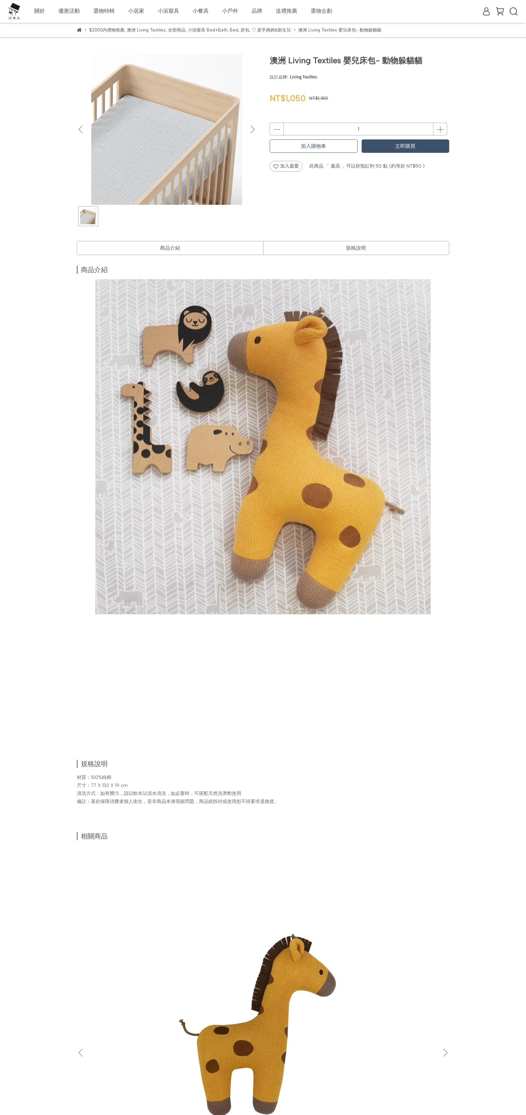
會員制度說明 (144, 1006)
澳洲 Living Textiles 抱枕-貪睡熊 (307, 935)
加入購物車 (313, 146)
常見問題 (113, 1031)
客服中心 (139, 1031)
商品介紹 (170, 248)
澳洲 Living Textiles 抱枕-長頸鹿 (126, 935)
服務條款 (193, 1031)
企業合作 (176, 1006)
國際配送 (113, 1006)
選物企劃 (321, 11)
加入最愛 (286, 166)
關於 (39, 11)
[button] (252, 129)
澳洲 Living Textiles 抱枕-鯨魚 (217, 932)
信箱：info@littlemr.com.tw (107, 1069)
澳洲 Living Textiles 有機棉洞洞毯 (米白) (396, 935)
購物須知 (86, 1031)
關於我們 (86, 1006)
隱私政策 (166, 1031)
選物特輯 (104, 11)
